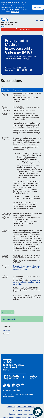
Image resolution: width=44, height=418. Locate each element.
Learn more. (15, 12)
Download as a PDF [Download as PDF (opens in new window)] (9, 319)
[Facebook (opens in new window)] (8, 385)
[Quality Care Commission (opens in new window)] (15, 377)
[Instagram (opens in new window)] (13, 385)
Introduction (9, 312)
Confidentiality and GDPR (26, 407)
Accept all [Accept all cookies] (37, 7)
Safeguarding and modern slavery (21, 414)
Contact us (11, 407)
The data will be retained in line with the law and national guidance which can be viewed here (26, 267)
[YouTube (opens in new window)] (22, 385)
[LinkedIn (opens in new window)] (18, 385)
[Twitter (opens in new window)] (4, 385)
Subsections (7, 334)
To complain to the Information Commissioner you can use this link (27, 282)
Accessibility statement (21, 410)
